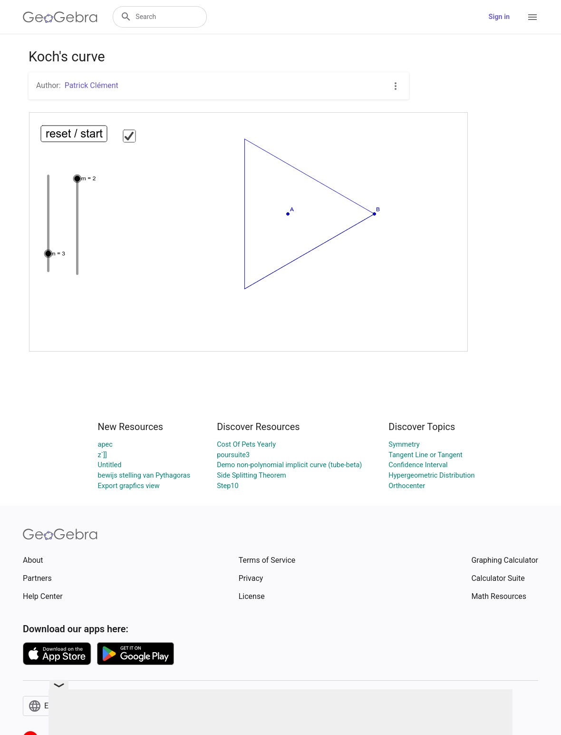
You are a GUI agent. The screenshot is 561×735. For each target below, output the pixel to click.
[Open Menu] (532, 17)
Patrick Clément (91, 85)
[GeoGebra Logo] (60, 17)
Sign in (499, 17)
